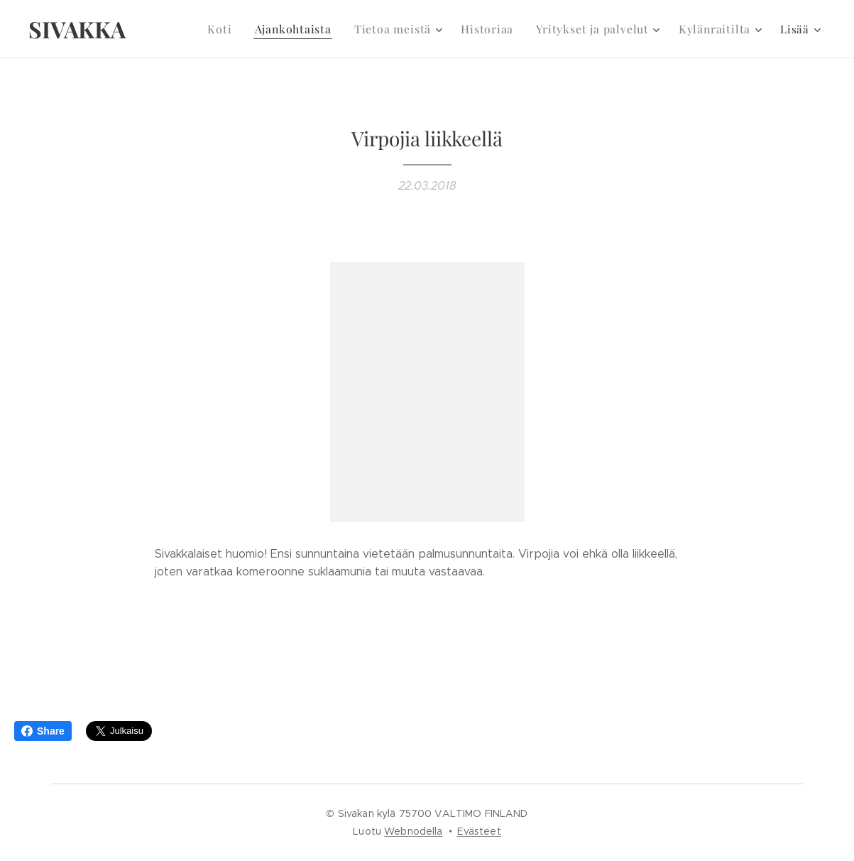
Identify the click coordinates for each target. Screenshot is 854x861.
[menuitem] (241, 29)
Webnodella (413, 831)
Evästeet (479, 831)
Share (43, 731)
